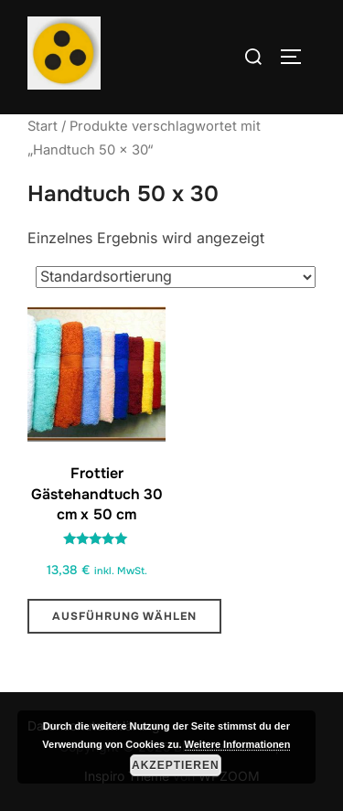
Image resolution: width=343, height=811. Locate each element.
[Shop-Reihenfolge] (176, 277)
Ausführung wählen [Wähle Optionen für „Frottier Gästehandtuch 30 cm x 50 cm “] (124, 616)
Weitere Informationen (238, 744)
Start (42, 126)
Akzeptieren (176, 765)
